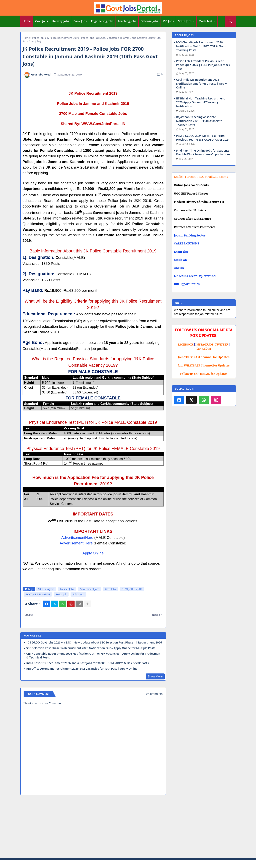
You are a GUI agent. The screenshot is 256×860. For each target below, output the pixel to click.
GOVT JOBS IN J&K (132, 589)
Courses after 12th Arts (190, 210)
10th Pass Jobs (46, 589)
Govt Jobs (41, 21)
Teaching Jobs (127, 21)
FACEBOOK (185, 344)
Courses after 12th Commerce (195, 227)
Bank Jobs (80, 21)
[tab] (26, 21)
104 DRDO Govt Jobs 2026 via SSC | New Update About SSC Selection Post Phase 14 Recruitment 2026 (94, 642)
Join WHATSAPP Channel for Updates (204, 365)
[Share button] (87, 604)
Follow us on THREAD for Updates (203, 374)
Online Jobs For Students (191, 185)
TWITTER (221, 344)
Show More (155, 676)
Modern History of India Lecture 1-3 (199, 202)
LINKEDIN (203, 349)
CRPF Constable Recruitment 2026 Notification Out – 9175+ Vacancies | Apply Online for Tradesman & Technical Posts (93, 655)
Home (27, 21)
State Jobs (184, 21)
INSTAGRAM (204, 344)
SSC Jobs (168, 21)
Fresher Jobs (67, 589)
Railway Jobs (60, 21)
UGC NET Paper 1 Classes (191, 193)
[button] (230, 21)
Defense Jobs (149, 21)
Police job (61, 594)
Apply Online (93, 553)
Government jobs (89, 589)
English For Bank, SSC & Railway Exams (201, 177)
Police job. (38, 38)
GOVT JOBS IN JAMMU (38, 594)
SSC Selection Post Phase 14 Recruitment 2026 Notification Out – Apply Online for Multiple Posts (90, 648)
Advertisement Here (76, 543)
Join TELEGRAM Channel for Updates (204, 357)
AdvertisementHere (77, 537)
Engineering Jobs (102, 21)
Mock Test (205, 21)
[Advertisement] (128, 827)
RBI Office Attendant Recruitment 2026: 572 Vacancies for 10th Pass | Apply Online (81, 668)
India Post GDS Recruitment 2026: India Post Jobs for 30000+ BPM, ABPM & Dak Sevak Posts (87, 663)
